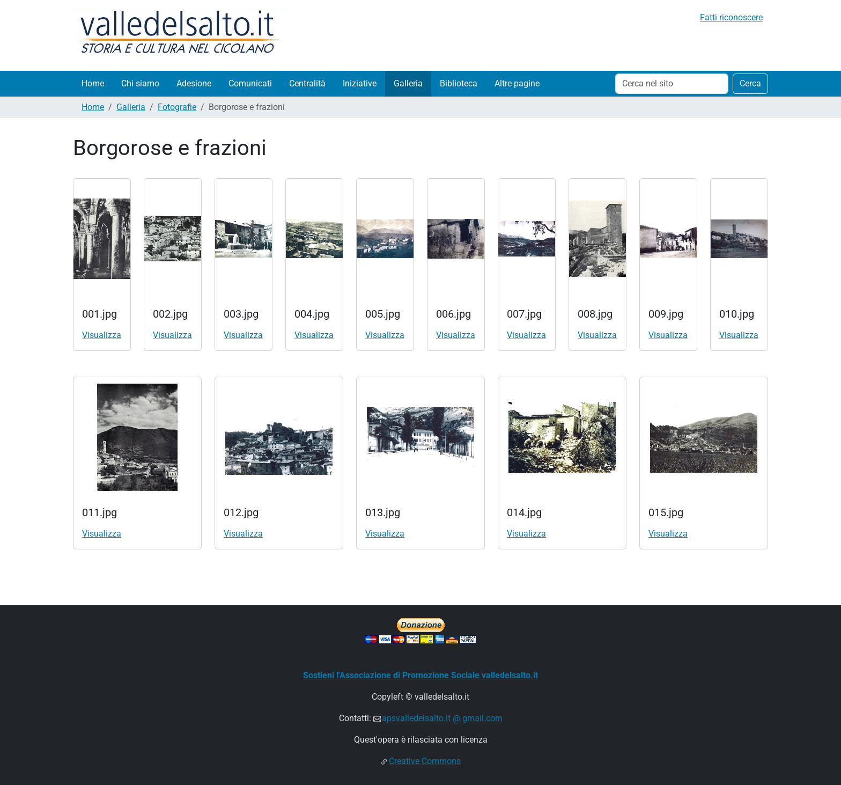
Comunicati (250, 83)
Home (93, 83)
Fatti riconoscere (731, 17)
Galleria (408, 83)
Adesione (193, 83)
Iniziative (360, 83)
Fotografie (177, 107)
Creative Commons (425, 761)
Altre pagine (517, 83)
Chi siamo (140, 83)
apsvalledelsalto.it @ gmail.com (442, 718)
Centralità (307, 83)
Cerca (750, 83)
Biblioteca (458, 83)
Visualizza (101, 335)
